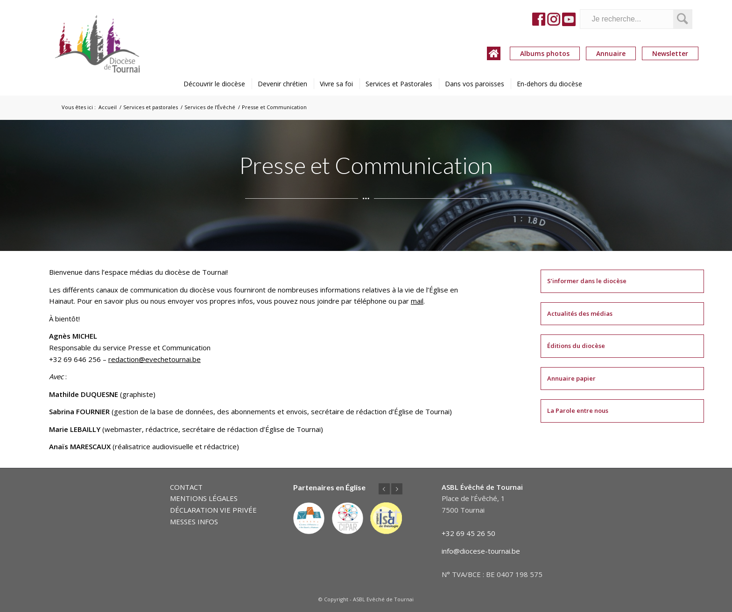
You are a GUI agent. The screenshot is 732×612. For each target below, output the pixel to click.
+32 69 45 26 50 (468, 533)
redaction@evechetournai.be (154, 359)
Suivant (396, 488)
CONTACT (186, 487)
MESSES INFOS (194, 521)
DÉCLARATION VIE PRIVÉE (213, 510)
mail (417, 301)
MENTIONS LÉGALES (204, 498)
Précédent (384, 488)
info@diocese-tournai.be (481, 551)
